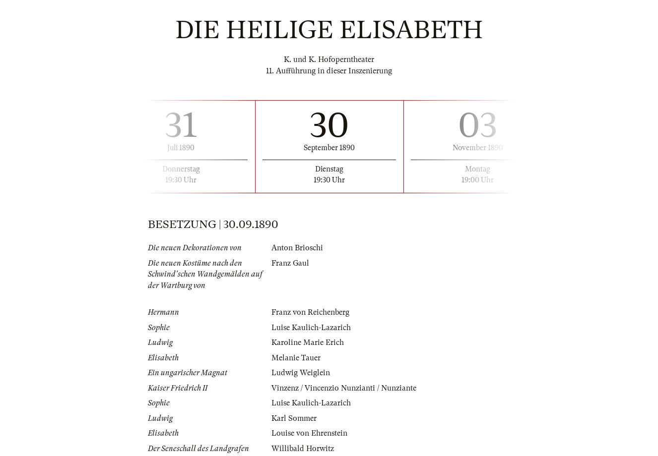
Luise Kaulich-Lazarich (311, 327)
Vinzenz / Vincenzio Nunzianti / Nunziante (343, 388)
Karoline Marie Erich (307, 342)
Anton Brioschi (297, 247)
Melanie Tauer (296, 357)
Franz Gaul (290, 263)
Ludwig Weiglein (300, 372)
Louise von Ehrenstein (309, 433)
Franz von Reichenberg (310, 312)
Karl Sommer (294, 418)
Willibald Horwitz (302, 448)
